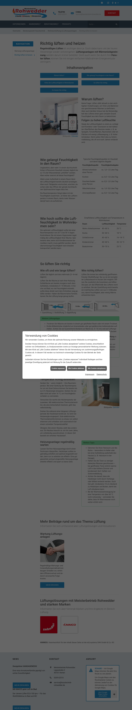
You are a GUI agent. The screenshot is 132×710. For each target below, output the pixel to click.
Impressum (89, 374)
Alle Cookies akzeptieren (96, 368)
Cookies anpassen (58, 368)
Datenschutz (102, 374)
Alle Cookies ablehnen (76, 368)
